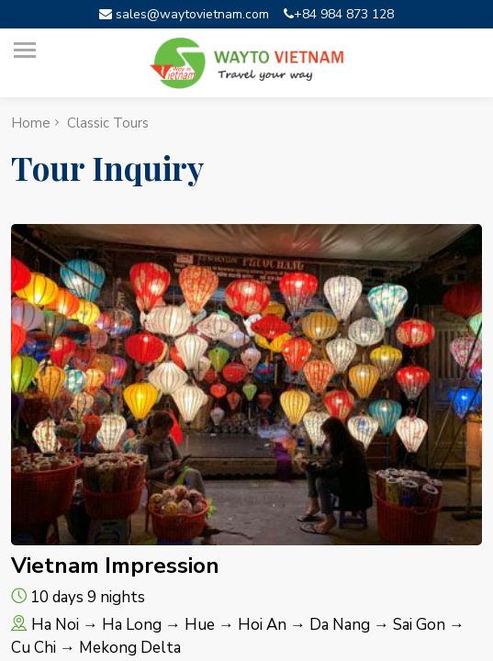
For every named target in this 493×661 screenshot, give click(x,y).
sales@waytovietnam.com (184, 14)
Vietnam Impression (115, 565)
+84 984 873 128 (339, 14)
